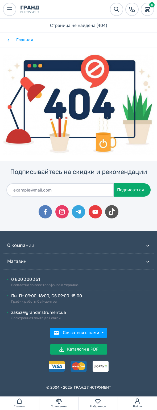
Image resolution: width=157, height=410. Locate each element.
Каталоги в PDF (78, 349)
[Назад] (8, 40)
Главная (24, 39)
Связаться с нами (76, 333)
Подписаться (130, 189)
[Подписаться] (60, 190)
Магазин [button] (78, 261)
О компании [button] (78, 245)
